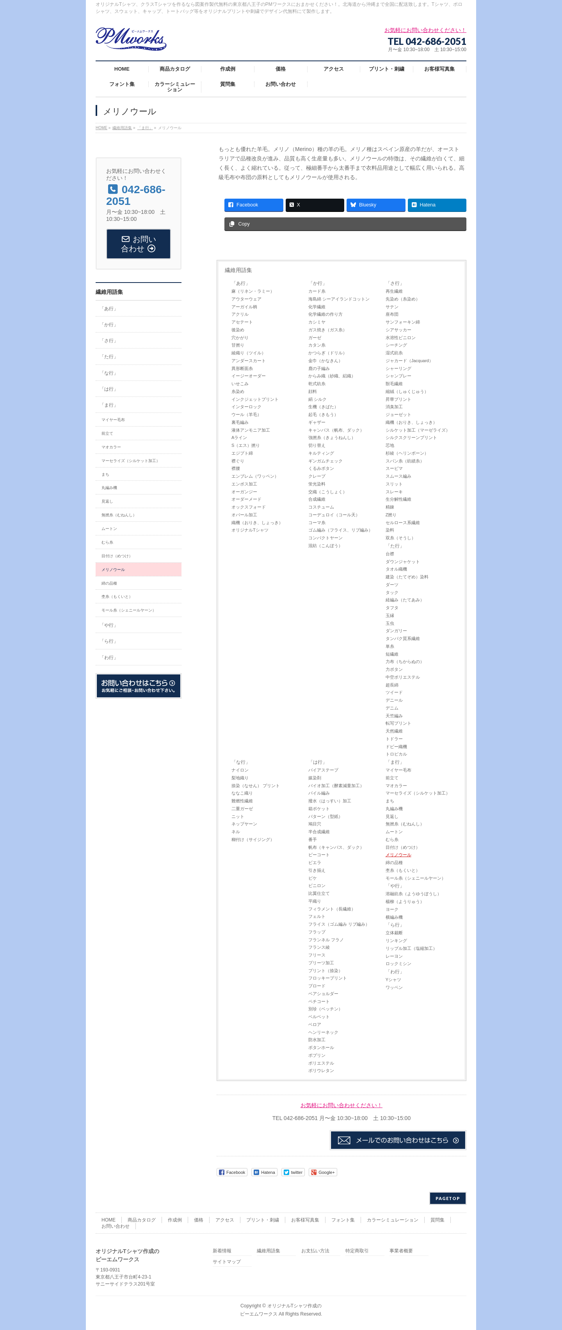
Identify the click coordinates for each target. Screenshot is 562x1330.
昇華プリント (398, 399)
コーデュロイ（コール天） (334, 514)
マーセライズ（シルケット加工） (418, 793)
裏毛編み (240, 422)
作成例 (175, 1220)
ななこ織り (242, 793)
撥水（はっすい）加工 (329, 800)
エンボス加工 (244, 484)
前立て (392, 777)
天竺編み (394, 715)
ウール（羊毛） (246, 414)
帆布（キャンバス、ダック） (336, 847)
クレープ (316, 476)
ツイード (394, 692)
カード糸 (316, 291)
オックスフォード (248, 507)
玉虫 (390, 623)
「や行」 (395, 886)
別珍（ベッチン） (325, 1008)
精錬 (390, 507)
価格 (198, 1220)
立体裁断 (394, 932)
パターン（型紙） (325, 816)
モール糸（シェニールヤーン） (416, 878)
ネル (235, 831)
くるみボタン (321, 468)
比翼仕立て (319, 893)
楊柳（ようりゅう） (405, 901)
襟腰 (235, 468)
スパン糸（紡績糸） (405, 461)
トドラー (394, 738)
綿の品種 (394, 862)
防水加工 (316, 1039)
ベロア (314, 1024)
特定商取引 (357, 1251)
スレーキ (394, 491)
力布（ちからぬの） (405, 661)
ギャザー (316, 422)
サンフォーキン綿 (403, 322)
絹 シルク (317, 399)
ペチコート (319, 1001)
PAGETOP (448, 1198)
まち (390, 800)
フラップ (316, 932)
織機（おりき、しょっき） (257, 522)
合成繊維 (316, 499)
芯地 (390, 445)
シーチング (396, 345)
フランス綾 (319, 947)
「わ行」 (395, 971)
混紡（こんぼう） (325, 545)
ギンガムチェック (325, 461)
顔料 (312, 391)
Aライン (239, 437)
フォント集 (343, 1220)
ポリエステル (321, 1063)
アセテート (242, 322)
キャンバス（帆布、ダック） (336, 430)
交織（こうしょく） (327, 491)
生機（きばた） (323, 406)
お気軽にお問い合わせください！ (341, 1105)
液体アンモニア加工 (250, 430)
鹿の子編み (319, 368)
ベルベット (319, 1016)
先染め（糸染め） (403, 299)
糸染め (237, 391)
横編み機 (394, 917)
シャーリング (398, 368)
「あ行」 (240, 283)
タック (392, 592)
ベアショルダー (323, 993)
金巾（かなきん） (325, 360)
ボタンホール (321, 1047)
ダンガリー (396, 630)
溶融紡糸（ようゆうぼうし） (413, 893)
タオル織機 (396, 569)
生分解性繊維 (398, 499)
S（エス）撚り (245, 445)
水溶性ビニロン (401, 337)
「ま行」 (395, 762)
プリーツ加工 (321, 962)
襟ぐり (237, 461)
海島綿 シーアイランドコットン (339, 299)
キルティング (321, 453)
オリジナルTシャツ (250, 530)
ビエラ (314, 862)
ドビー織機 (396, 746)
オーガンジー (244, 491)
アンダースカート (248, 360)
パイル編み (319, 793)
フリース (316, 955)
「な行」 (240, 762)
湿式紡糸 (394, 352)
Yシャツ (393, 979)
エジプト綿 (242, 453)
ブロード (316, 985)
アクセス (224, 1220)
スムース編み (398, 476)
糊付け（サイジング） (252, 839)
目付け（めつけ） (403, 847)
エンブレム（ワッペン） (255, 476)
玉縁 (390, 615)
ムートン (394, 831)
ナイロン (240, 770)
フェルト (316, 916)
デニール (394, 700)
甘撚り (237, 345)
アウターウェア (246, 299)
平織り (314, 901)
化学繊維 (316, 306)
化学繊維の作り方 (325, 314)
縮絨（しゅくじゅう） (407, 391)
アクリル (240, 314)
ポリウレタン (321, 1070)
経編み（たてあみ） (405, 599)
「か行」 (317, 283)
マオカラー (396, 785)
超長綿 (392, 685)
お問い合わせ (115, 1226)
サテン (392, 306)
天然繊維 (394, 731)
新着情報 (222, 1251)
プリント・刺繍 (262, 1220)
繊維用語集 (238, 270)
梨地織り (240, 777)
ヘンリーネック (323, 1032)
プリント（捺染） (325, 970)
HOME (108, 1220)
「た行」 (395, 546)
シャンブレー (398, 375)
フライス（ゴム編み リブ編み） (339, 924)
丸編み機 (394, 808)
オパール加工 (244, 514)
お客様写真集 (305, 1220)
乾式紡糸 (316, 383)
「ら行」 (395, 925)
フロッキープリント (327, 978)
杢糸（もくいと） (403, 870)
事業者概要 (401, 1251)
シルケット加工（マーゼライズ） (418, 430)
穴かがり (240, 337)
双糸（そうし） (401, 537)
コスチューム (321, 507)
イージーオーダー (248, 375)
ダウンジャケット (403, 561)
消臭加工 (394, 406)
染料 (390, 530)
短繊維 (392, 654)
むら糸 (392, 839)
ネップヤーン (244, 823)
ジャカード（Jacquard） (409, 360)
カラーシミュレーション (392, 1220)
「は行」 (317, 762)
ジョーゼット (398, 414)
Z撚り (391, 514)
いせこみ (240, 383)
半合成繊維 (319, 831)
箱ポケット (319, 808)
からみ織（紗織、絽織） (332, 375)
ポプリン (316, 1055)
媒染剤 (314, 777)
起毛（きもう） (323, 414)
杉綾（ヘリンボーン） (407, 453)
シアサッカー (398, 329)
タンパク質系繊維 (403, 638)
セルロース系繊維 (403, 522)
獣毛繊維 (394, 383)
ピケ (312, 878)
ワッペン (394, 987)
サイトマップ (227, 1261)
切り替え (316, 445)
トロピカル (396, 754)
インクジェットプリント (255, 399)
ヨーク (392, 909)
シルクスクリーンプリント (411, 437)
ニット (237, 816)
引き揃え (316, 870)
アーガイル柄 (244, 306)
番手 (312, 839)
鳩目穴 (314, 823)
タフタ (392, 607)
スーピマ (394, 468)
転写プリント (398, 723)
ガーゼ (314, 337)
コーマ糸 (316, 522)
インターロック (246, 406)
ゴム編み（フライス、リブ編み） (340, 530)
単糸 (390, 646)
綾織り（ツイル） (248, 352)
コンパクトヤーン (325, 537)
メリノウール (398, 854)
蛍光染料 (316, 484)
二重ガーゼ (242, 808)
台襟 (390, 553)
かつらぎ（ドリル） (327, 352)
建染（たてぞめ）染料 (407, 576)
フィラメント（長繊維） (332, 909)
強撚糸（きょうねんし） (332, 437)
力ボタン (394, 669)
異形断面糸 (242, 368)
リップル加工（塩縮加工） (411, 948)
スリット (394, 484)
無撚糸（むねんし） (405, 823)
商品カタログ (142, 1220)
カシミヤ (316, 322)
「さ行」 (395, 283)
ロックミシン (398, 963)
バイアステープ (323, 770)
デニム (392, 708)
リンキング (396, 940)
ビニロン (316, 885)
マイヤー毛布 (398, 770)
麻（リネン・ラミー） (252, 291)
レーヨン (394, 956)
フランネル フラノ (326, 939)
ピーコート (319, 854)
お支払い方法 (315, 1251)
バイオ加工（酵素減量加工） (336, 785)
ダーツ (392, 584)
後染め (237, 329)
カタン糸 (316, 345)
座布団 (392, 314)
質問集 (437, 1220)
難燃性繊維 (242, 800)
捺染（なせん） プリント (255, 785)
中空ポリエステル (403, 677)
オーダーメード (246, 499)
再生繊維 (394, 291)
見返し (392, 816)
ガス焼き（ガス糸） (327, 329)
